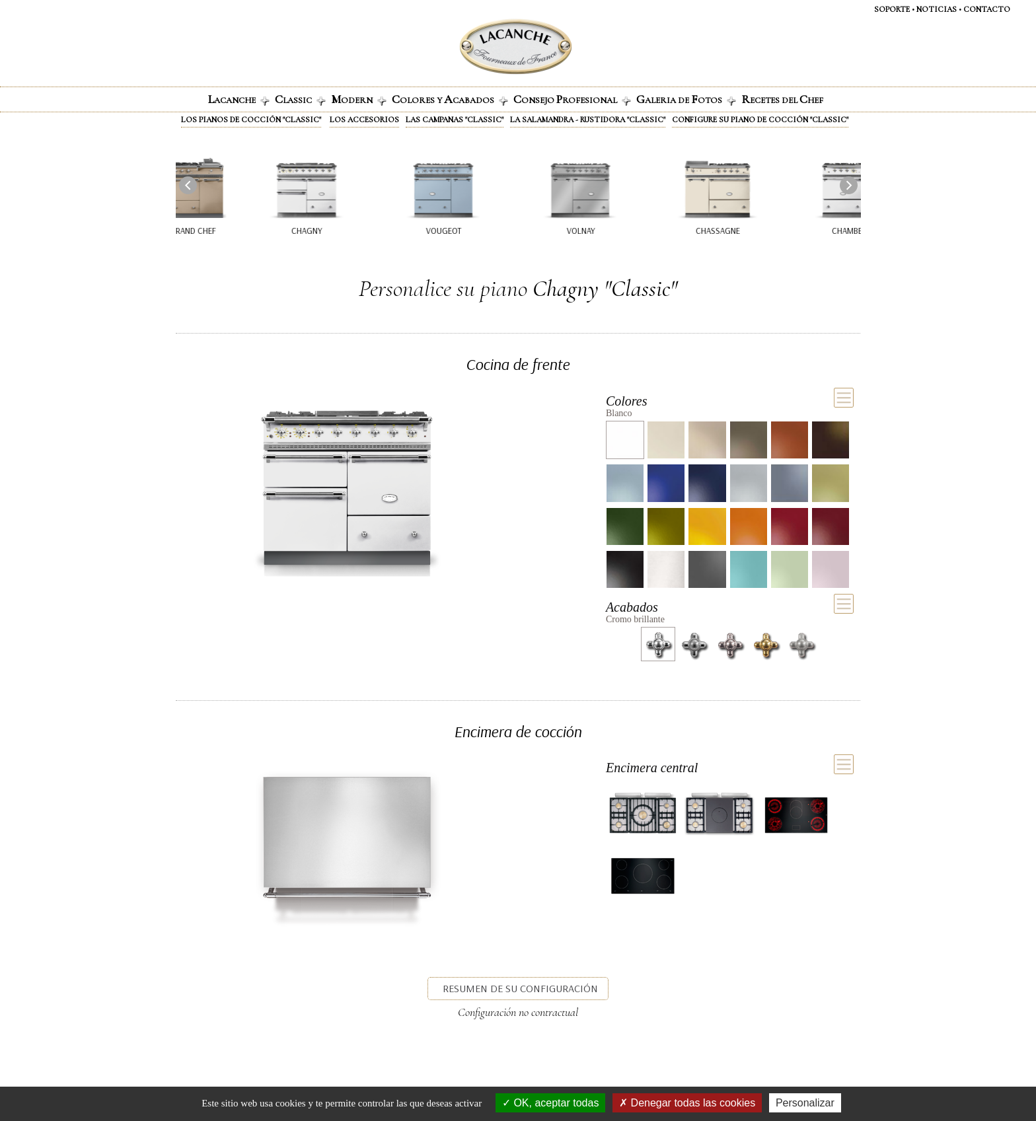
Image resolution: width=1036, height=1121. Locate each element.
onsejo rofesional (572, 99)
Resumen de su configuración (520, 988)
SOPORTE (892, 9)
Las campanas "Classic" (454, 119)
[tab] (730, 404)
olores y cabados (450, 99)
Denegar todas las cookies (687, 1102)
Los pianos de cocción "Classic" (251, 119)
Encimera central (652, 767)
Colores (627, 401)
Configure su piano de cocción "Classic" (760, 119)
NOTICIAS (936, 9)
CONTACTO (986, 9)
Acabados (632, 607)
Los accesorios (364, 119)
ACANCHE (239, 99)
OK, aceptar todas (550, 1102)
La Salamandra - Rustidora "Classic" (587, 119)
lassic (300, 99)
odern (359, 99)
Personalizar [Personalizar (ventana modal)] (805, 1102)
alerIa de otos (686, 99)
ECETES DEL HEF (782, 99)
